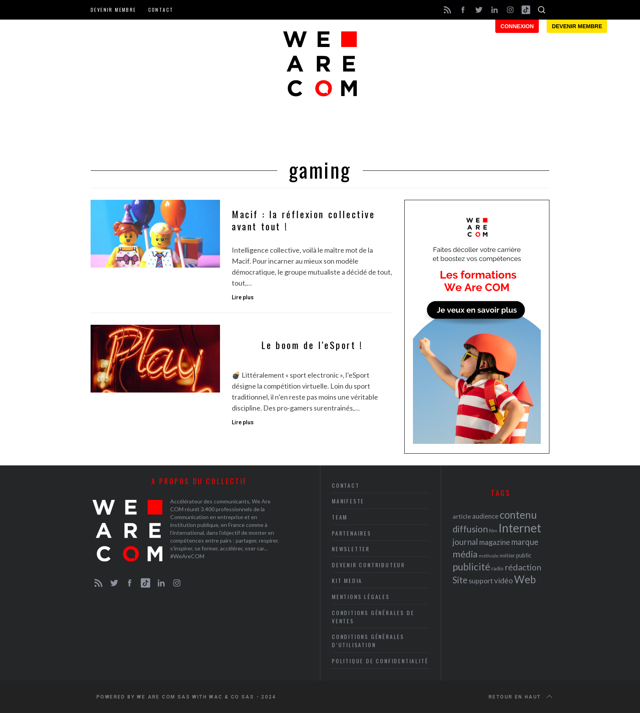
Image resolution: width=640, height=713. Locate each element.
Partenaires (351, 533)
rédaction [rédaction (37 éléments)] (523, 567)
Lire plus (243, 297)
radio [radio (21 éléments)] (497, 568)
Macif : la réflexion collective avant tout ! (303, 220)
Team (339, 517)
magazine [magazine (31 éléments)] (494, 542)
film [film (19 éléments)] (493, 531)
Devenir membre (113, 9)
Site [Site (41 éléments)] (460, 580)
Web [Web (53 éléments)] (525, 579)
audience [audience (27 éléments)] (485, 516)
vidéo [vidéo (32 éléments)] (503, 580)
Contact (161, 9)
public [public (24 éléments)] (523, 555)
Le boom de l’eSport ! (312, 345)
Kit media (347, 580)
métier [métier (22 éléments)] (507, 555)
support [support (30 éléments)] (481, 580)
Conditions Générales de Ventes (373, 616)
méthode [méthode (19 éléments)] (488, 556)
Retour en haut (521, 697)
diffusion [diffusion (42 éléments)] (470, 528)
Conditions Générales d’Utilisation (368, 640)
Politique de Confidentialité (380, 661)
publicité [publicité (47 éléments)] (471, 566)
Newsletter (351, 549)
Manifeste (348, 501)
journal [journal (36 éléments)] (465, 542)
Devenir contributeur (368, 565)
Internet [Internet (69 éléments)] (519, 528)
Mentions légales (361, 596)
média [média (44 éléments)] (465, 553)
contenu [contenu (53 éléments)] (518, 515)
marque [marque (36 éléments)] (524, 542)
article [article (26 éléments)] (462, 516)
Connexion (517, 26)
